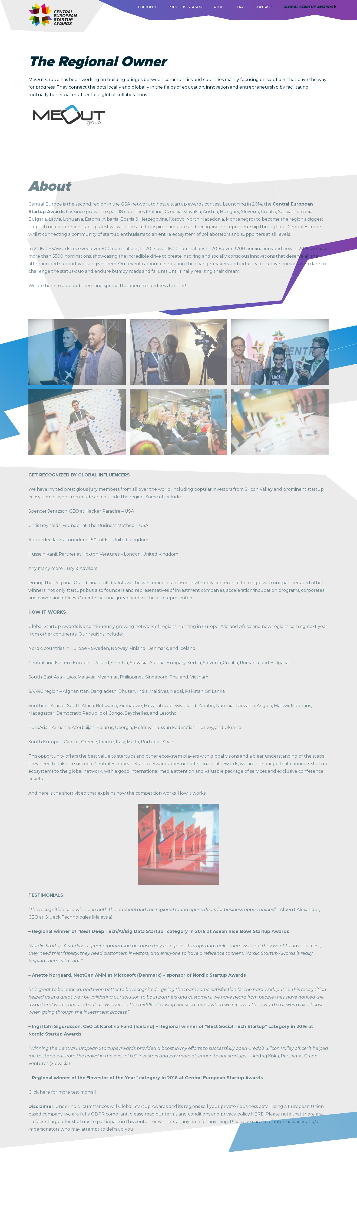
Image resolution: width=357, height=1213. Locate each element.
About (219, 7)
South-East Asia (45, 677)
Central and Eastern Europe (58, 662)
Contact (263, 7)
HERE (257, 1114)
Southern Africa (45, 705)
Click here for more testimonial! (62, 1092)
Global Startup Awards (308, 7)
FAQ (240, 7)
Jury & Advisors (81, 568)
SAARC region (43, 691)
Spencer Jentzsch (47, 511)
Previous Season (185, 7)
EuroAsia (37, 727)
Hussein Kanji (42, 554)
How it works (192, 793)
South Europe (44, 741)
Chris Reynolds (44, 525)
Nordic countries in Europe (57, 648)
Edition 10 (148, 7)
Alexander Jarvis (46, 539)
